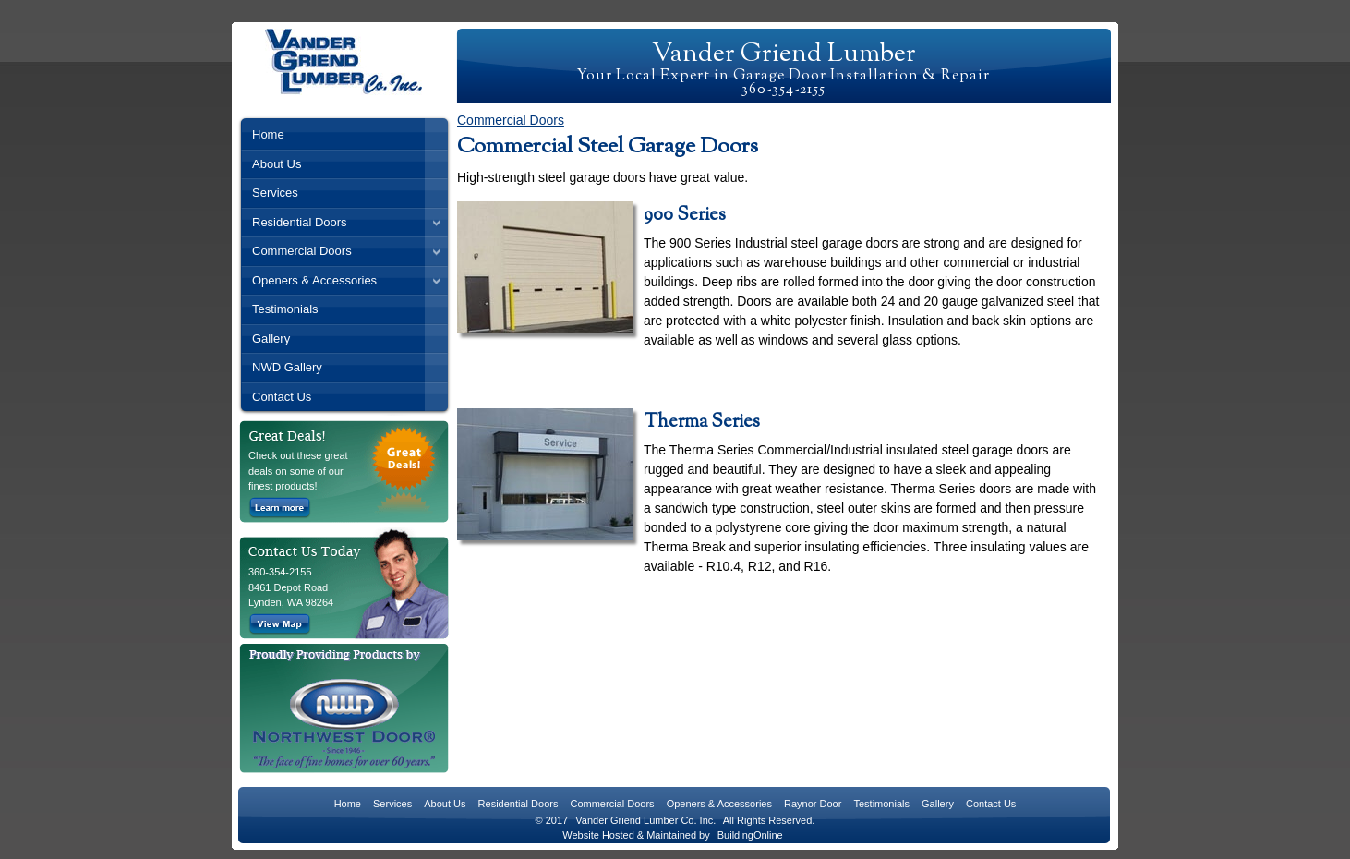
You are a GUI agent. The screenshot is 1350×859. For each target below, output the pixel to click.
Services (275, 193)
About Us (276, 164)
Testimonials (285, 309)
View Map (279, 624)
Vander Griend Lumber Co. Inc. (645, 820)
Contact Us (281, 397)
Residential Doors (299, 222)
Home (268, 134)
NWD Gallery (287, 367)
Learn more (279, 508)
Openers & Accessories (314, 280)
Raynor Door (812, 803)
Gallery (271, 338)
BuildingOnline (750, 835)
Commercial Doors (302, 251)
